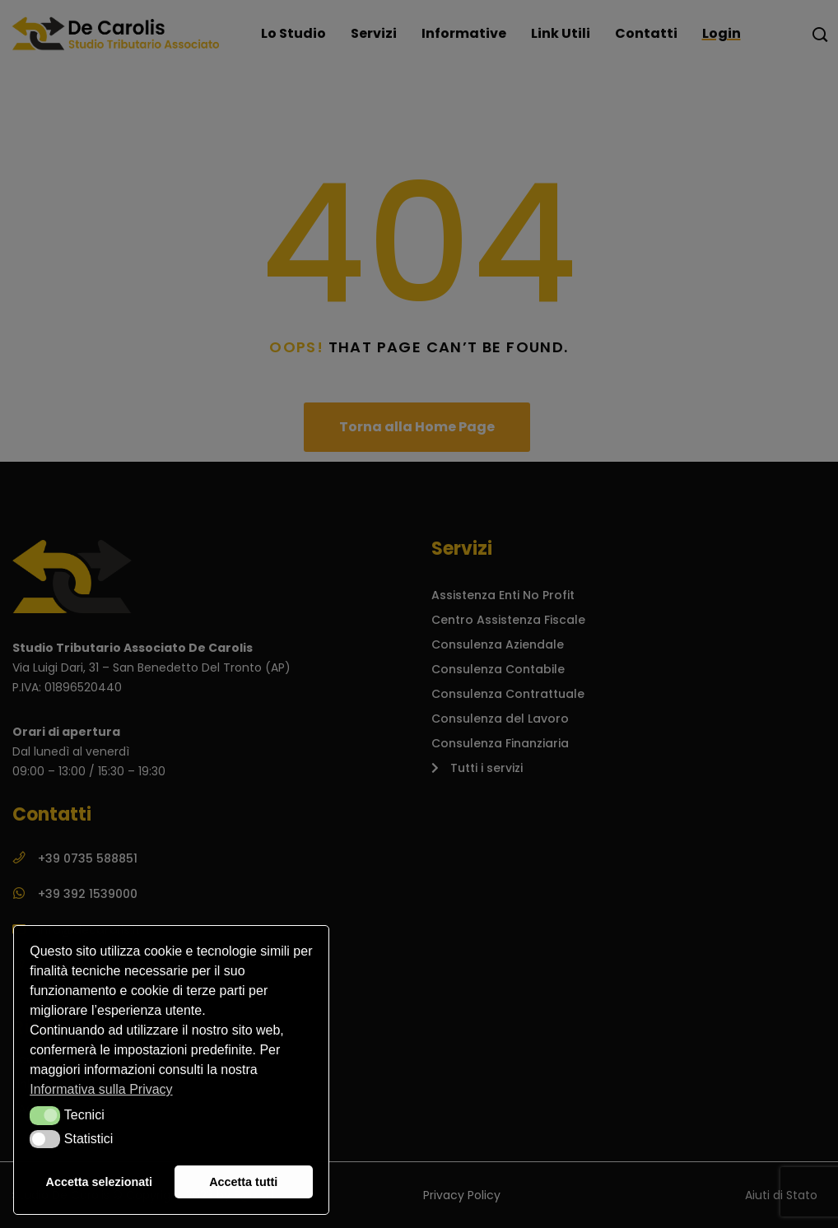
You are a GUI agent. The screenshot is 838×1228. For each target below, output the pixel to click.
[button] (45, 1115)
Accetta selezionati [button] (99, 1181)
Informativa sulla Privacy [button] (101, 1089)
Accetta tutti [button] (243, 1181)
